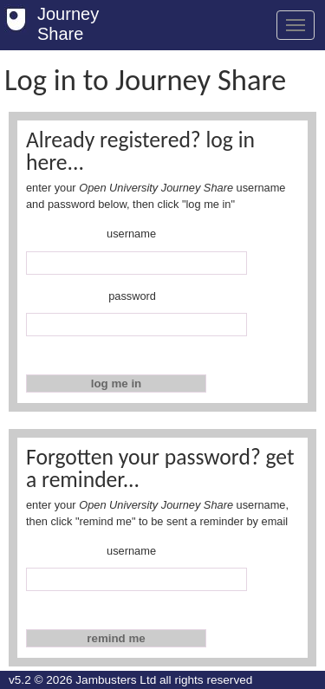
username (131, 233)
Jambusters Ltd (115, 679)
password (132, 295)
